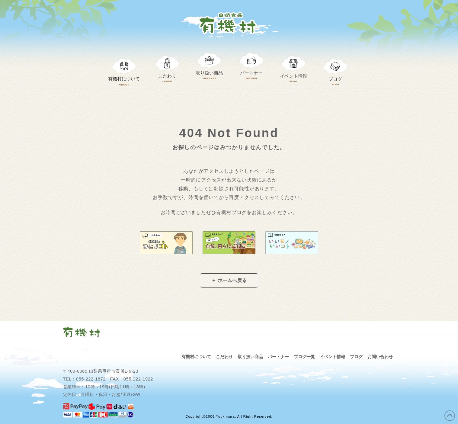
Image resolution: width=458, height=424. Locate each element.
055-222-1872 (91, 379)
